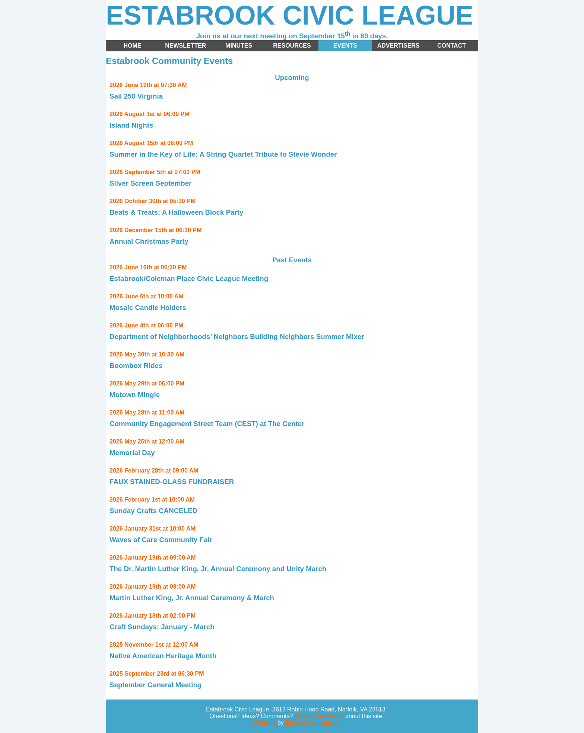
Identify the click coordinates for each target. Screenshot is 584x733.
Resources (292, 45)
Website (264, 723)
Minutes (238, 45)
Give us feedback (319, 716)
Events (345, 45)
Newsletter (185, 45)
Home (132, 45)
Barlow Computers (311, 723)
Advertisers (398, 45)
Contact (451, 45)
